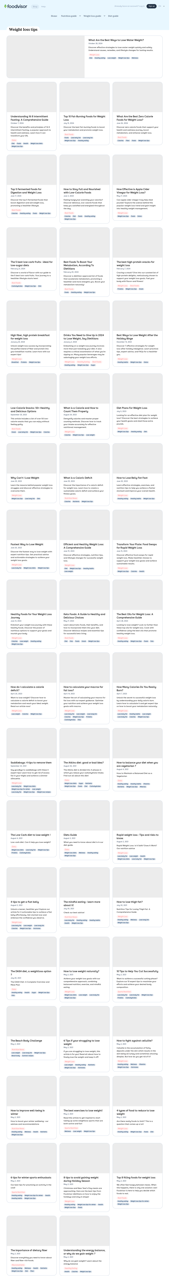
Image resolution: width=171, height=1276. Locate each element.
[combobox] (162, 6)
